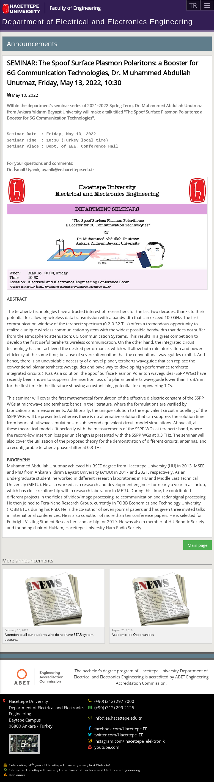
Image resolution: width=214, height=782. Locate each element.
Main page (197, 545)
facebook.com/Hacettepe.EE (120, 728)
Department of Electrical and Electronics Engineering (97, 22)
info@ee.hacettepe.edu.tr (118, 718)
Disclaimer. (17, 775)
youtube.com (106, 747)
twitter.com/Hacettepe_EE (118, 734)
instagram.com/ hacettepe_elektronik (129, 741)
